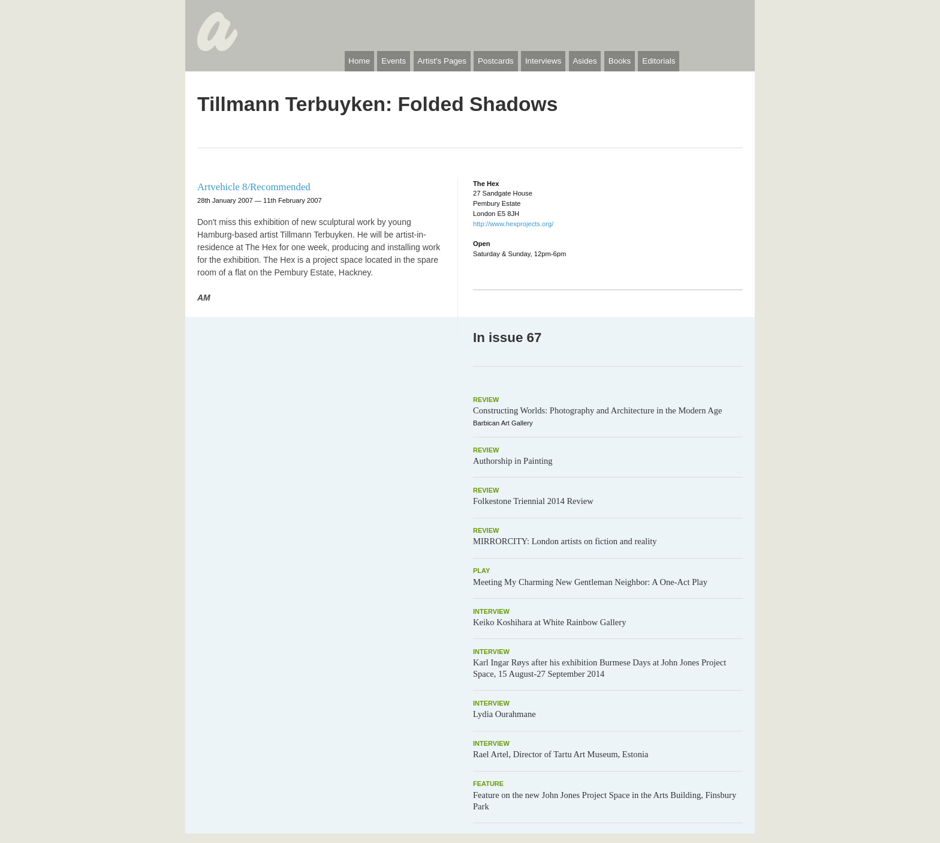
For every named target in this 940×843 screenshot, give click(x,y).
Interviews (543, 60)
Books (619, 60)
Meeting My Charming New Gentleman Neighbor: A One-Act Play (590, 582)
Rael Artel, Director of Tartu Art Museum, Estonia (560, 754)
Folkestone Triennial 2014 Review (533, 501)
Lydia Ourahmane (504, 714)
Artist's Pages (441, 60)
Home (359, 60)
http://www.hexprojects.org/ (513, 223)
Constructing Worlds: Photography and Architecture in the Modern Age (597, 410)
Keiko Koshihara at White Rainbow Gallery (549, 622)
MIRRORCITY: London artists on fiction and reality (565, 541)
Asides (584, 60)
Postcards (496, 60)
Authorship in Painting (513, 461)
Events (393, 60)
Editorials (658, 60)
